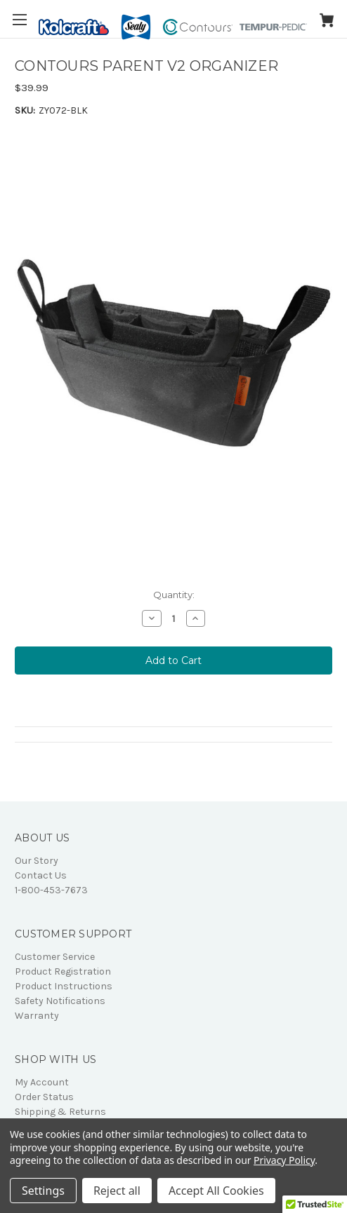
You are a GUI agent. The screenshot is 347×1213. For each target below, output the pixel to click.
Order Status (44, 1097)
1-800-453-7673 (51, 890)
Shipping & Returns (60, 1112)
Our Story (36, 861)
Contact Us (41, 875)
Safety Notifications (60, 1001)
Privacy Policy (284, 1160)
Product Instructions (63, 986)
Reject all (116, 1190)
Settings (43, 1190)
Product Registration (63, 971)
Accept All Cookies (216, 1190)
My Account (42, 1082)
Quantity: (174, 594)
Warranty (37, 1016)
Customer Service (55, 957)
